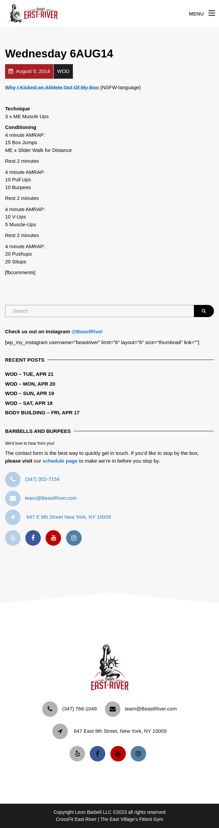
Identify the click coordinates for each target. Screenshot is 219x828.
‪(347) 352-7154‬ (42, 479)
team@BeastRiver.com (51, 498)
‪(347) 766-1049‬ (79, 708)
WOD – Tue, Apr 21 (29, 374)
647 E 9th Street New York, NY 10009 (68, 517)
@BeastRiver (87, 331)
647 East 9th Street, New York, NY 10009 (120, 731)
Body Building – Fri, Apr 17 (42, 412)
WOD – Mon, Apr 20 (30, 384)
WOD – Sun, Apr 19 (29, 393)
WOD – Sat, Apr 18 (29, 403)
